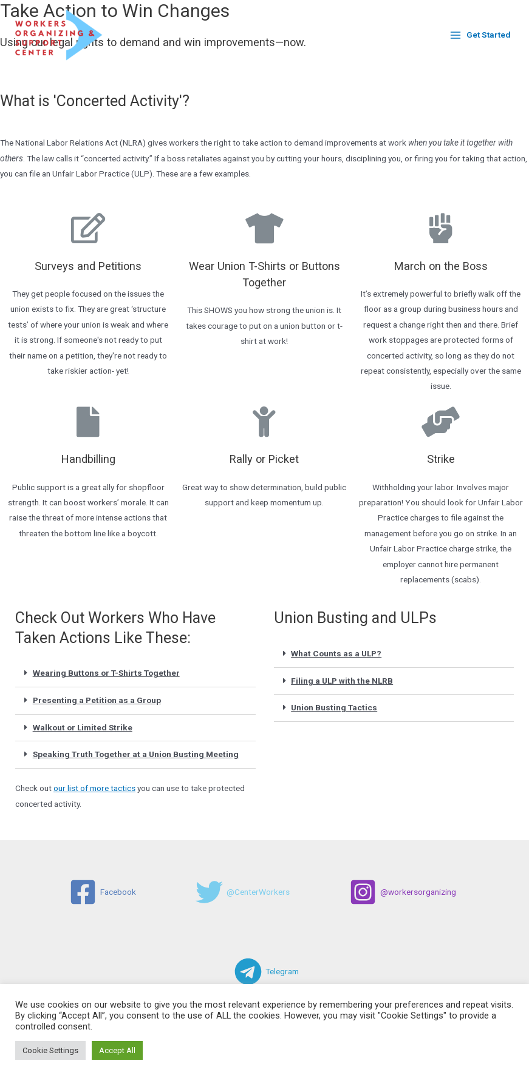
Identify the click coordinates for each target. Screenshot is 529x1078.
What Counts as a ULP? (336, 653)
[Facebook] (102, 892)
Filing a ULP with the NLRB (342, 681)
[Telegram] (266, 971)
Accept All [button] (117, 1050)
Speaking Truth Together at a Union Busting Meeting (136, 754)
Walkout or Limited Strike (82, 727)
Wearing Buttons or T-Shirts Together (106, 673)
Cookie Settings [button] (50, 1050)
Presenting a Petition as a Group (97, 700)
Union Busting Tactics (334, 707)
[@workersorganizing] (402, 892)
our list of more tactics (94, 788)
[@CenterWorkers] (242, 892)
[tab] (135, 673)
